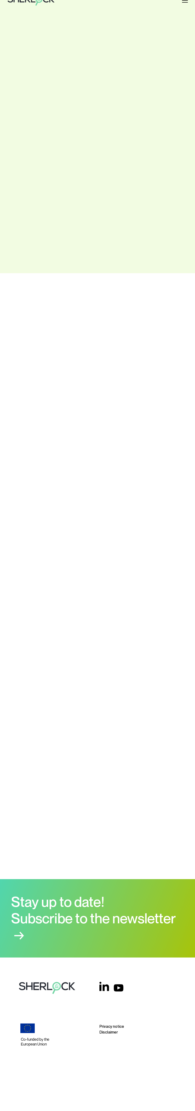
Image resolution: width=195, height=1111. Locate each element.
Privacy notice (111, 1020)
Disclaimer (108, 1026)
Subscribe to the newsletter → (93, 921)
